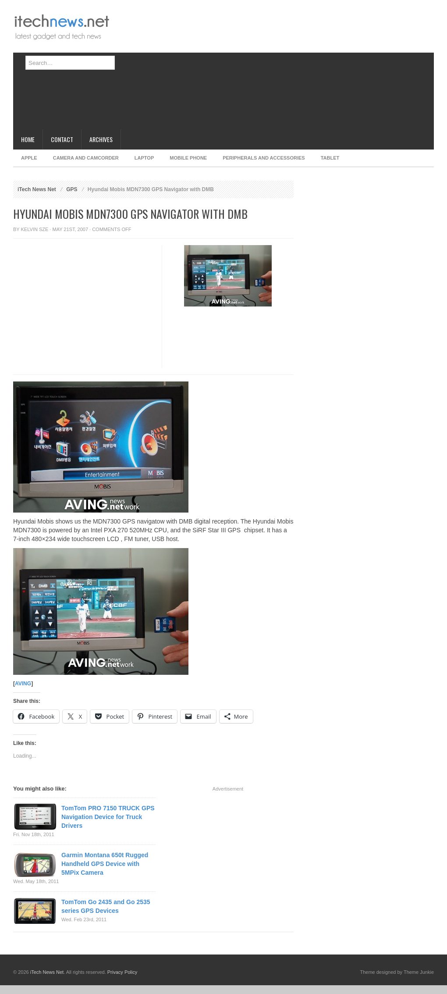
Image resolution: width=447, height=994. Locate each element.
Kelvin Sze (35, 229)
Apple (29, 157)
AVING (23, 683)
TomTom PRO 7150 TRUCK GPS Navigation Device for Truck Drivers (108, 817)
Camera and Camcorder (86, 157)
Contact (62, 139)
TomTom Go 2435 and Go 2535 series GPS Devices (105, 906)
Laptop (144, 157)
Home (28, 139)
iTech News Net (37, 189)
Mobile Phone (188, 157)
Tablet (330, 157)
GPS (71, 189)
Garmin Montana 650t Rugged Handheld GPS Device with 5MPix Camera (104, 863)
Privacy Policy (122, 972)
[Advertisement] (236, 68)
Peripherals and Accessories (264, 157)
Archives (101, 139)
